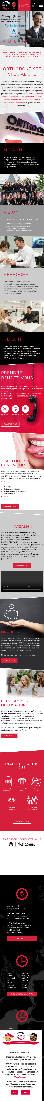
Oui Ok (25, 1092)
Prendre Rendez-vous (22, 994)
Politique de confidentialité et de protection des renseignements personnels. (21, 1084)
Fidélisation (21, 55)
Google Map (22, 939)
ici (11, 398)
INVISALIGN (33, 57)
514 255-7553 (13, 930)
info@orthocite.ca (14, 932)
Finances (9, 55)
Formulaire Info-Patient (26, 396)
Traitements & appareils (29, 52)
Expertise (34, 55)
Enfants (10, 1028)
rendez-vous (9, 661)
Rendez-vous (9, 52)
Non (15, 1092)
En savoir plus (10, 424)
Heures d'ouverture (15, 57)
